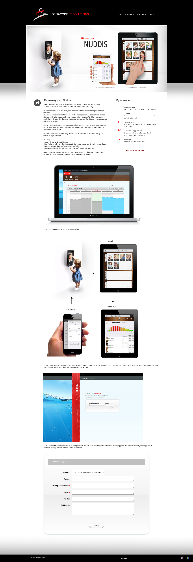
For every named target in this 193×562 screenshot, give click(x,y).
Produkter (130, 15)
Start (120, 15)
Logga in (124, 558)
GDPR (152, 15)
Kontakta (141, 15)
